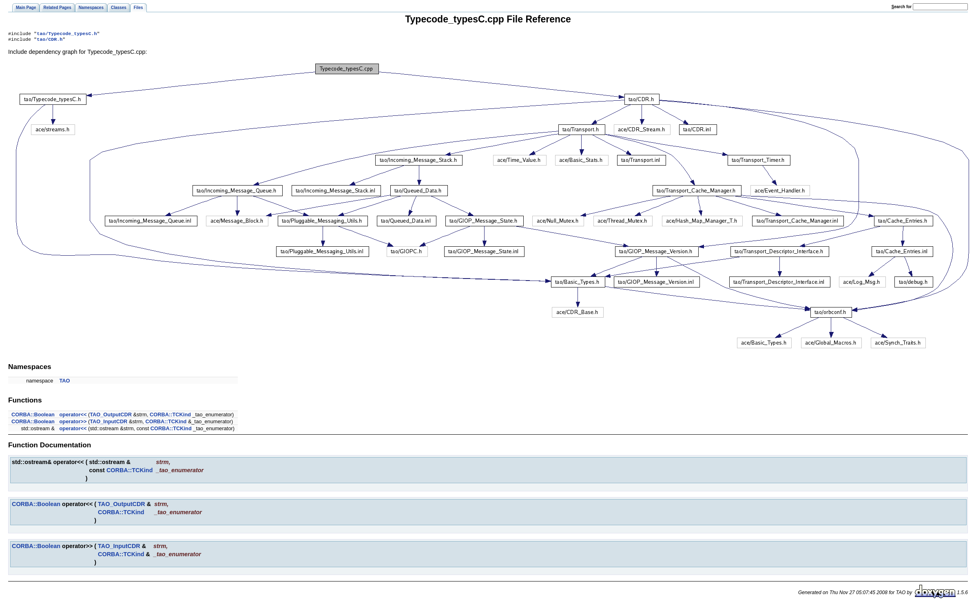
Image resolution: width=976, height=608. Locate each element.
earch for (901, 6)
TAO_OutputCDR (111, 416)
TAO (65, 382)
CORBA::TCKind (170, 416)
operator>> (73, 423)
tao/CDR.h (49, 41)
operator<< (73, 416)
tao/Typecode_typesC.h (67, 34)
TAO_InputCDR (108, 423)
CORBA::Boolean (33, 416)
